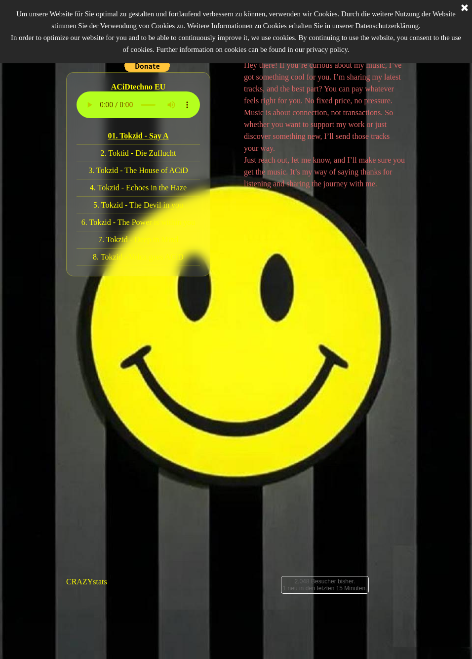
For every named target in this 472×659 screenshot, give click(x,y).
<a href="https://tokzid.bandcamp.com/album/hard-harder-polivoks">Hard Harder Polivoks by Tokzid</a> (147, 497)
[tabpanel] (325, 124)
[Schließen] (465, 8)
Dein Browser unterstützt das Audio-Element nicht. (138, 104)
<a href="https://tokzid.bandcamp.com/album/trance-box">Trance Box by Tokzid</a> (325, 497)
